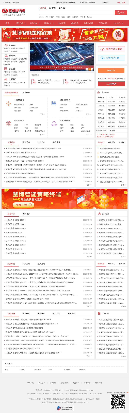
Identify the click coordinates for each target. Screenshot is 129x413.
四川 (72, 128)
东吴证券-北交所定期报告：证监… (111, 324)
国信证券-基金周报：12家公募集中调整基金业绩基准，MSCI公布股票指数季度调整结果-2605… (40, 340)
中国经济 (14, 51)
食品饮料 (122, 122)
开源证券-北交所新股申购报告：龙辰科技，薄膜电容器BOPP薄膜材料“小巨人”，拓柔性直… (39, 270)
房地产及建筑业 (81, 104)
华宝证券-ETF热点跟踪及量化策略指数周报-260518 (24, 328)
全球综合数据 (40, 131)
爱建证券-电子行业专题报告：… (110, 169)
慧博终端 (47, 23)
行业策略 (14, 62)
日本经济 (7, 51)
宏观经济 (12, 45)
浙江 (82, 125)
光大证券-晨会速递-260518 (16, 253)
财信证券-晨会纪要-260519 (16, 224)
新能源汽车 (122, 126)
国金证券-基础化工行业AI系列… (110, 224)
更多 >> (42, 114)
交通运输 (101, 105)
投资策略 (12, 56)
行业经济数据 (65, 100)
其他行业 (111, 130)
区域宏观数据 (65, 120)
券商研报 (82, 369)
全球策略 (7, 62)
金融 (31, 104)
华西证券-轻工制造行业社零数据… (111, 291)
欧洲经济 (22, 48)
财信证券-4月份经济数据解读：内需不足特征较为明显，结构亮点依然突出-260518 (36, 169)
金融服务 (101, 97)
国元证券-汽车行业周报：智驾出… (111, 282)
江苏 (72, 125)
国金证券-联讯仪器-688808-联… (110, 182)
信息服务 (122, 110)
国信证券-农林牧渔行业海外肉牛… (111, 328)
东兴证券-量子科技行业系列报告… (111, 237)
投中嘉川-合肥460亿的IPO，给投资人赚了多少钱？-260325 (27, 299)
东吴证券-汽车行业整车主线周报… (111, 340)
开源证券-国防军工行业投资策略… (111, 253)
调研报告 (37, 369)
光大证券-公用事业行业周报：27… (111, 336)
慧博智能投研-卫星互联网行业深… (111, 245)
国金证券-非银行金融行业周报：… (111, 349)
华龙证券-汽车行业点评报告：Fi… (111, 295)
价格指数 (17, 111)
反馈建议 (64, 383)
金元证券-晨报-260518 (14, 249)
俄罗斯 (16, 131)
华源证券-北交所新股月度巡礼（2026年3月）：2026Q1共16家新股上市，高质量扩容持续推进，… (41, 295)
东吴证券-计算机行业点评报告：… (111, 220)
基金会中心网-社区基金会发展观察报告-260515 (23, 349)
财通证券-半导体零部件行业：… (110, 173)
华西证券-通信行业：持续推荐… (110, 178)
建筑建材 (111, 110)
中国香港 (38, 125)
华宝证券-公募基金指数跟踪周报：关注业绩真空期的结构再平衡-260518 (32, 324)
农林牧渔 (63, 104)
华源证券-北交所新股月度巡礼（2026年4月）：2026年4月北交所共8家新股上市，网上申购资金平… (42, 274)
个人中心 (116, 23)
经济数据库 (103, 23)
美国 (16, 125)
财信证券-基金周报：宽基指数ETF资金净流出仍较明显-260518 (28, 319)
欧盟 (16, 128)
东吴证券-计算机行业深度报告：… (111, 232)
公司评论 (14, 82)
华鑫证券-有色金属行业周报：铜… (111, 270)
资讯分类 (33, 23)
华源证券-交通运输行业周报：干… (111, 345)
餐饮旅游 (111, 118)
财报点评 (7, 82)
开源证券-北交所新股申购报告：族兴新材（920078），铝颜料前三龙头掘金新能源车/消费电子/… (41, 303)
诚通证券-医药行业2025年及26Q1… (112, 278)
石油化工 (78, 111)
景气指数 (17, 107)
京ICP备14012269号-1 (69, 393)
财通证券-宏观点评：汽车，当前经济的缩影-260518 (25, 161)
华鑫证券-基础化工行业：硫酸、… (111, 274)
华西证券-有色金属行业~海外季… (111, 286)
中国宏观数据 (19, 100)
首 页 (7, 23)
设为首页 (30, 383)
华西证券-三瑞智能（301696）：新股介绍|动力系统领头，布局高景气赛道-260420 (36, 286)
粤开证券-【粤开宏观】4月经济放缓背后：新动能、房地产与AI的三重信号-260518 (36, 165)
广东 (61, 131)
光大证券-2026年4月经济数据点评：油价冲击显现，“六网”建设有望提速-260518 (35, 157)
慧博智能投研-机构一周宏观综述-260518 (20, 173)
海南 (61, 128)
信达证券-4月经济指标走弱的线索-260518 (21, 152)
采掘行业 (122, 114)
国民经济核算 (19, 104)
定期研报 (7, 72)
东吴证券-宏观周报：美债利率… (110, 165)
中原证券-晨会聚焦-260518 (16, 245)
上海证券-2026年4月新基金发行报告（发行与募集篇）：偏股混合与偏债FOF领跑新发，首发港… (41, 344)
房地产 (111, 97)
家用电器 (101, 118)
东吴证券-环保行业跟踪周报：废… (111, 332)
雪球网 (22, 369)
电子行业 (122, 105)
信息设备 (111, 122)
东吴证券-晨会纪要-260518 (16, 241)
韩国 (26, 128)
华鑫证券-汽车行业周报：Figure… (111, 303)
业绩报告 (7, 85)
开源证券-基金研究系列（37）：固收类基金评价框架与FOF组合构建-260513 (33, 353)
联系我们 (53, 383)
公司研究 (22, 82)
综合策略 (7, 64)
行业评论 (22, 72)
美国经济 (14, 48)
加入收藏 (42, 383)
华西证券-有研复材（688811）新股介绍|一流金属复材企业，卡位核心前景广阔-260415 (38, 290)
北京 (61, 125)
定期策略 (14, 59)
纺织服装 (111, 126)
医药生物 (101, 101)
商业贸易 (101, 122)
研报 (6, 369)
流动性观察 (23, 59)
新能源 (100, 110)
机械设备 (122, 101)
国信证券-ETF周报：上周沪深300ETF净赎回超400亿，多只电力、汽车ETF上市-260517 (37, 336)
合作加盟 (87, 383)
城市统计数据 (85, 131)
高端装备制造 (101, 130)
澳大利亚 (28, 131)
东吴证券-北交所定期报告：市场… (111, 353)
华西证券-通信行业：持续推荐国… (111, 299)
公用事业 (122, 118)
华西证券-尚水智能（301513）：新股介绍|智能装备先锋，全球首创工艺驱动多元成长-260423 (40, 278)
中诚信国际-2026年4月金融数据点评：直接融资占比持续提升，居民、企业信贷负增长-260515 (40, 182)
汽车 (77, 107)
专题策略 (22, 62)
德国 (36, 128)
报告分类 (19, 23)
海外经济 (7, 48)
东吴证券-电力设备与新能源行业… (111, 249)
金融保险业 (64, 111)
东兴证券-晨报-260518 (14, 232)
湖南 (72, 131)
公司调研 (12, 79)
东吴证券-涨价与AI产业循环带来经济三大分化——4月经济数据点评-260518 (33, 148)
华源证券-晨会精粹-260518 (16, 228)
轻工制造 (101, 126)
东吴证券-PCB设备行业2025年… (110, 228)
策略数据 (7, 59)
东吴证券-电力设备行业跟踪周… (110, 153)
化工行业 (111, 101)
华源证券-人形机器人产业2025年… (111, 241)
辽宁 (82, 128)
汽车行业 (101, 114)
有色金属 (122, 97)
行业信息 (14, 75)
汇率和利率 (34, 107)
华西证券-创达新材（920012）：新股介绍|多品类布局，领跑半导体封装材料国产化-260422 (39, 282)
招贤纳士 (76, 383)
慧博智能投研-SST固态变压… (109, 149)
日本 (26, 125)
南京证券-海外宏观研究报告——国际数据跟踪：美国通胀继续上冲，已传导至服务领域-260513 (40, 177)
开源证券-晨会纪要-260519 (16, 220)
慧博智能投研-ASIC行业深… (108, 157)
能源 (61, 107)
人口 (31, 111)
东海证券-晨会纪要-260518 (16, 236)
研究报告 (67, 369)
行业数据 (7, 75)
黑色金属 (111, 114)
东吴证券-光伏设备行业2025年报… (111, 320)
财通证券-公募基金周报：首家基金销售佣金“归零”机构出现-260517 (30, 332)
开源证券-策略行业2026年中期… (110, 161)
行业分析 (12, 69)
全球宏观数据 (19, 120)
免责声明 (98, 383)
